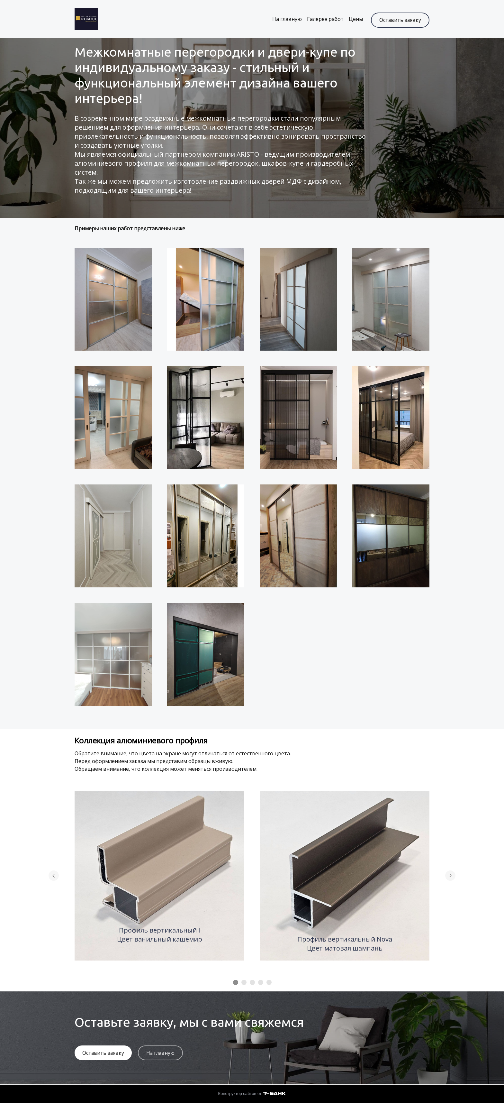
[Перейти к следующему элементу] (450, 876)
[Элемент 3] (252, 983)
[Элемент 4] (260, 983)
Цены (353, 19)
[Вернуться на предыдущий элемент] (54, 876)
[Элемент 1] (235, 983)
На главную (284, 19)
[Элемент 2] (244, 983)
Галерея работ (322, 19)
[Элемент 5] (269, 983)
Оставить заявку (400, 19)
